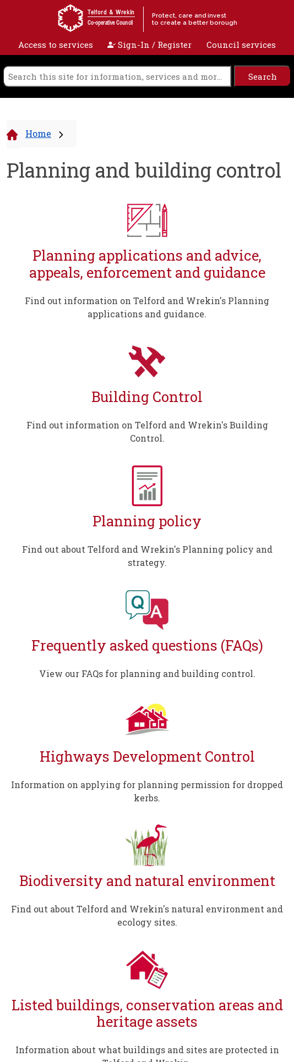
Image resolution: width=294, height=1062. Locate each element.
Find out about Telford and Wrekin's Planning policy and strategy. (147, 555)
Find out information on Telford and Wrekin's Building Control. (147, 431)
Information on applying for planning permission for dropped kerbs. (147, 791)
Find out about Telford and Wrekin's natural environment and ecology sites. (147, 915)
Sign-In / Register (149, 44)
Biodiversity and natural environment (147, 880)
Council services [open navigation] (241, 44)
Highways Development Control (147, 756)
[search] (117, 76)
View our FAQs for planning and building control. (147, 673)
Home (38, 133)
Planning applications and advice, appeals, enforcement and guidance (147, 263)
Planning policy (147, 521)
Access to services (55, 44)
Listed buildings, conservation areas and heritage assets (147, 1013)
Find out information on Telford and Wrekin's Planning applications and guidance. (147, 307)
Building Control (147, 396)
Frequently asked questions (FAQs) (147, 645)
